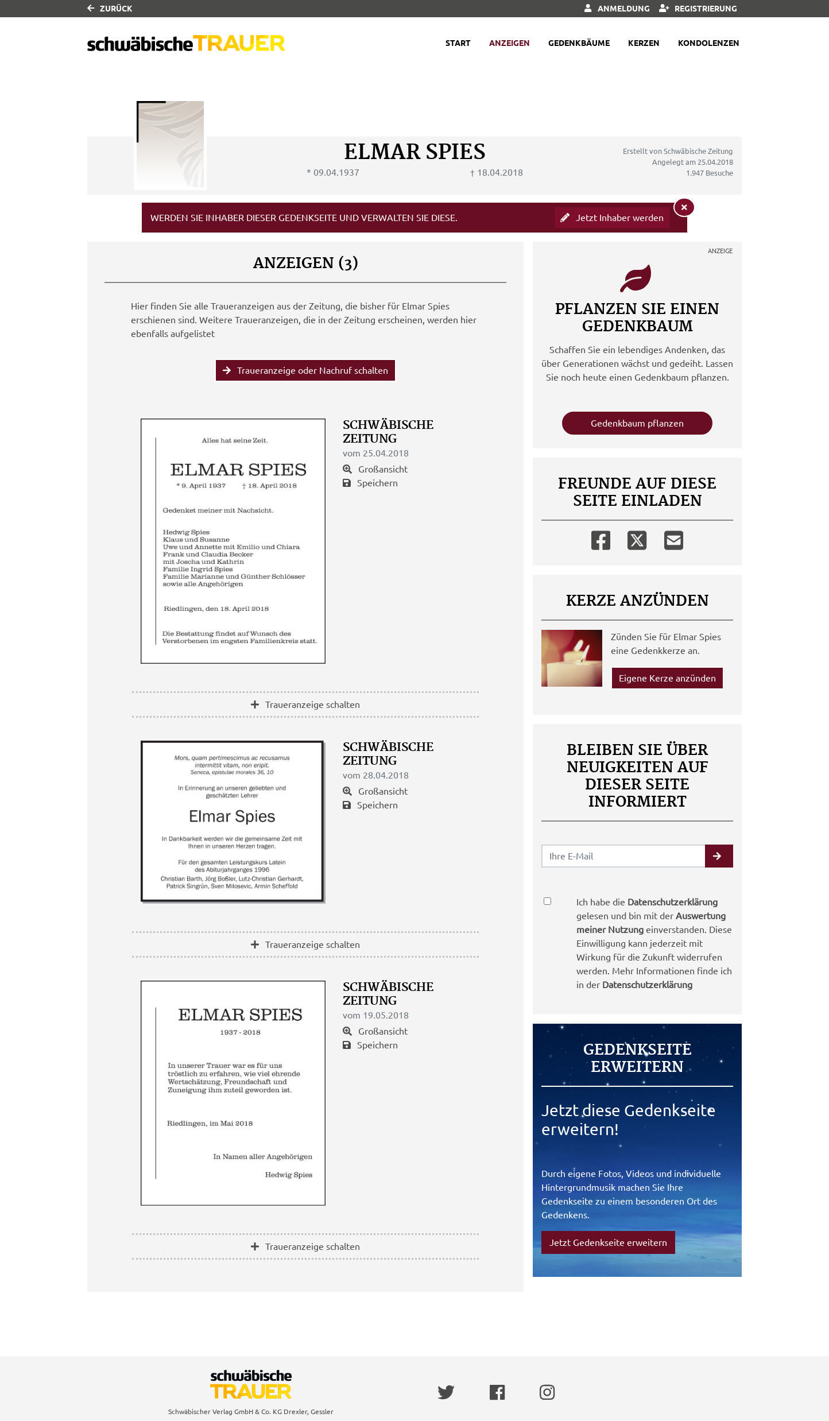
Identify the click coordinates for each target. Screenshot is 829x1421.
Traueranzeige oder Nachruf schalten (305, 370)
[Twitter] (636, 538)
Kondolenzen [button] (708, 43)
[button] (719, 856)
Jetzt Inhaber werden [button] (612, 217)
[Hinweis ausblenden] (684, 207)
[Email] (673, 538)
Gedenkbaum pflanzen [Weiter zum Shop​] (637, 423)
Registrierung (698, 8)
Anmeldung (616, 8)
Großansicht (375, 469)
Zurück (110, 8)
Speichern (370, 483)
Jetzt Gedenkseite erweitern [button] (608, 1242)
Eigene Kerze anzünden (667, 678)
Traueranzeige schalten (305, 704)
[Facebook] (600, 538)
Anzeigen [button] (509, 43)
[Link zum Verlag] (186, 43)
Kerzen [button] (644, 43)
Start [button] (458, 43)
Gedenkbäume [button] (579, 43)
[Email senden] (623, 856)
